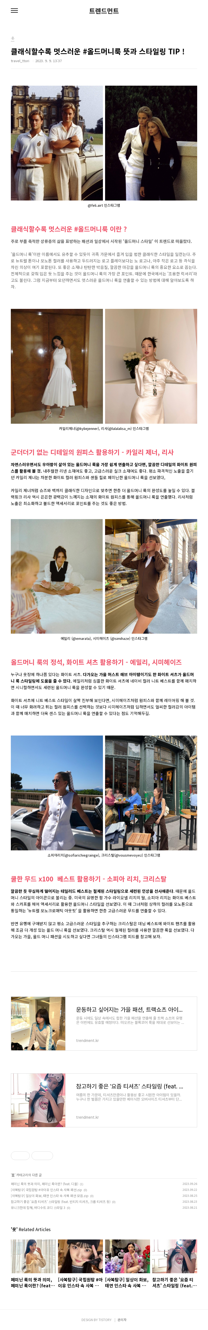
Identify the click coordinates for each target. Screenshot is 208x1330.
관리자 (122, 1319)
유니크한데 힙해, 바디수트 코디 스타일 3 (38, 1207)
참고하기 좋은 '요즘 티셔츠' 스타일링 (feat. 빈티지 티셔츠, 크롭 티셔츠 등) (60, 1201)
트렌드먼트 (104, 11)
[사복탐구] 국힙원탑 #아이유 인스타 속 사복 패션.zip (46, 1189)
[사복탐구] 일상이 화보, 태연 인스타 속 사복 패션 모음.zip (50, 1195)
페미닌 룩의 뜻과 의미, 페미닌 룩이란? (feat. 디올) (44, 1183)
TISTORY (105, 1319)
